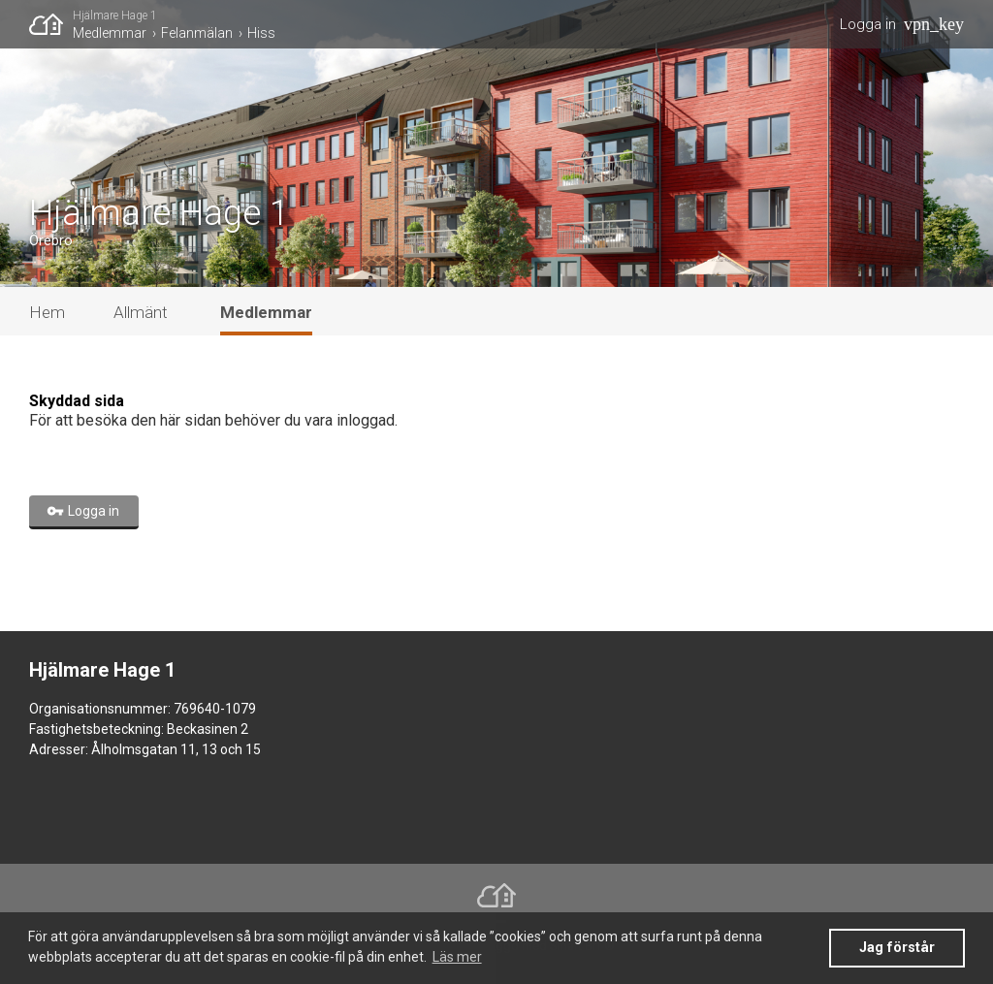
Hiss (261, 33)
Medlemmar (109, 33)
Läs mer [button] (457, 957)
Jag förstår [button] (897, 947)
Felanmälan (197, 33)
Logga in (868, 24)
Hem (47, 312)
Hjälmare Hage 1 (115, 15)
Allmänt (140, 312)
